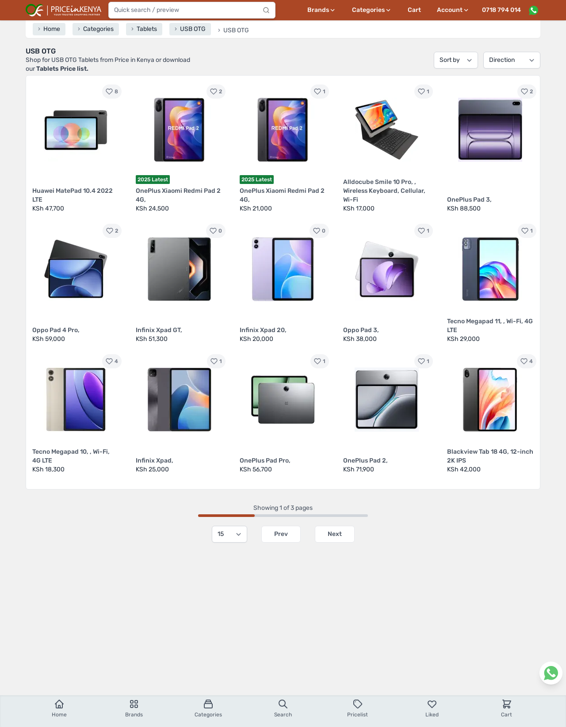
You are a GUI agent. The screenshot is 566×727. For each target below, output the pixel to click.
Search (283, 708)
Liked (432, 708)
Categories (208, 708)
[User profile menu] (453, 10)
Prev (281, 534)
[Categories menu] (372, 10)
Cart (414, 10)
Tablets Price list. (62, 69)
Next (335, 534)
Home (59, 708)
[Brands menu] (321, 10)
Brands (134, 708)
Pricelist (357, 708)
